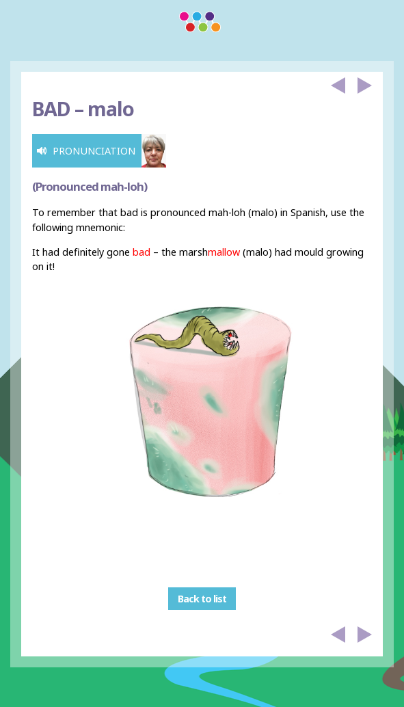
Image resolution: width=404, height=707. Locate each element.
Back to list (202, 598)
